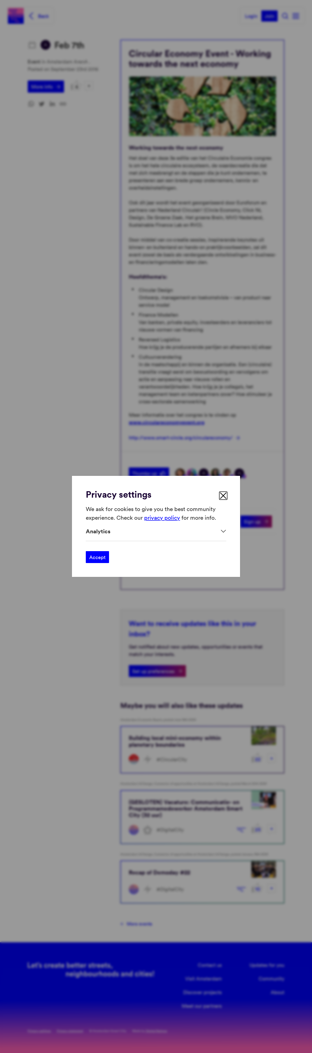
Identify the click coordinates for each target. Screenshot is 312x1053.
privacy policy (162, 517)
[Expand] (156, 531)
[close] (223, 496)
